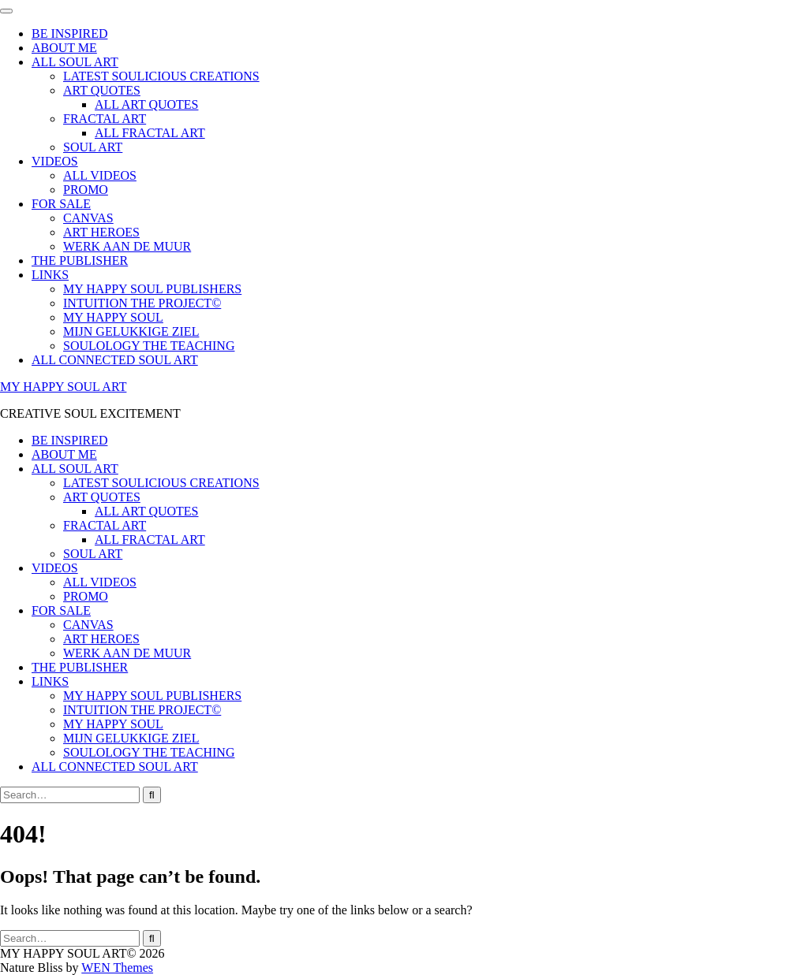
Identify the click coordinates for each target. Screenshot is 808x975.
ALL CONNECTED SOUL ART (115, 360)
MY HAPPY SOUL (113, 317)
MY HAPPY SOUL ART (63, 386)
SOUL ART (92, 147)
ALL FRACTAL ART (150, 133)
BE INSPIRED (69, 33)
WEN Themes (117, 967)
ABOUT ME (64, 47)
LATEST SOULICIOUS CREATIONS (161, 76)
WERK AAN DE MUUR (127, 246)
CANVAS (88, 218)
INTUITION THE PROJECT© (142, 303)
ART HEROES (101, 232)
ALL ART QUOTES (146, 104)
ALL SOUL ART (75, 62)
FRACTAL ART (104, 118)
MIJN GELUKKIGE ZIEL (131, 331)
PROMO (85, 189)
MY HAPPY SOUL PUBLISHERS (152, 289)
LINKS (50, 274)
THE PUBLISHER (80, 260)
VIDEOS (55, 161)
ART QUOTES (101, 90)
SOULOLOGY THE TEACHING (148, 345)
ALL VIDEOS (100, 175)
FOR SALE (61, 203)
